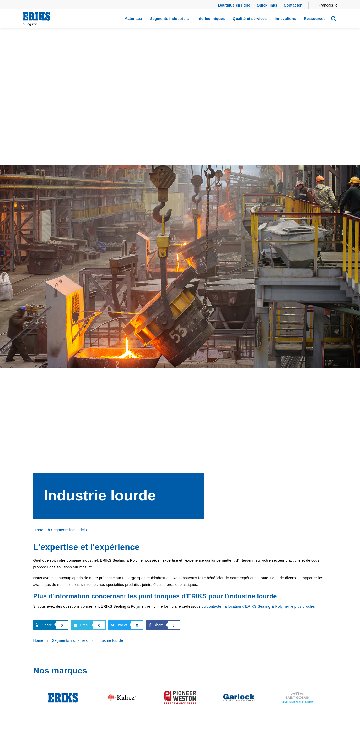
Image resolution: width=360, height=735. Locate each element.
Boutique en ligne (234, 5)
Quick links (267, 5)
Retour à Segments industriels (61, 530)
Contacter (293, 5)
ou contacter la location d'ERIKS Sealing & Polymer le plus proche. (258, 606)
